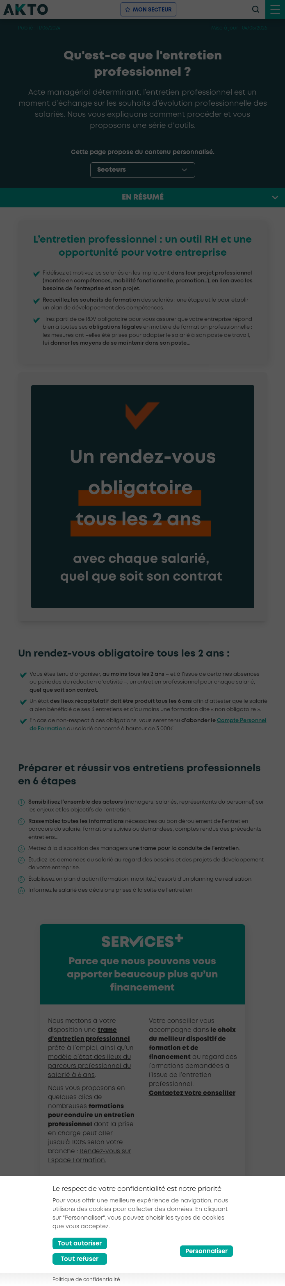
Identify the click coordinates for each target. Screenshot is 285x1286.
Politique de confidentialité (86, 1279)
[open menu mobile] (275, 9)
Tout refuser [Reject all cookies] (79, 1259)
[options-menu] (142, 170)
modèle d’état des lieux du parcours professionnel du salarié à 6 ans (89, 1066)
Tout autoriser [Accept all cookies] (80, 1244)
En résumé (143, 197)
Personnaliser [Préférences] (206, 1251)
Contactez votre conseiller (192, 1093)
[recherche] (255, 9)
